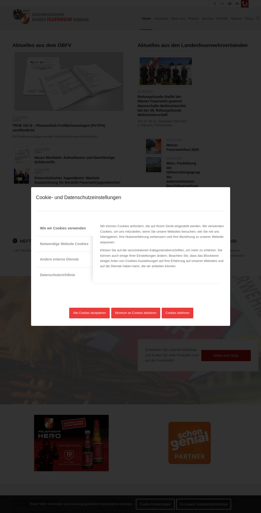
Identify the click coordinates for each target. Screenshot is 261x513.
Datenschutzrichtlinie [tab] (57, 275)
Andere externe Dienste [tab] (59, 259)
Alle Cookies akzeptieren (89, 313)
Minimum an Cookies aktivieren (136, 313)
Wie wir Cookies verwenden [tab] (63, 228)
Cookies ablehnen (177, 313)
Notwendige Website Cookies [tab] (64, 244)
